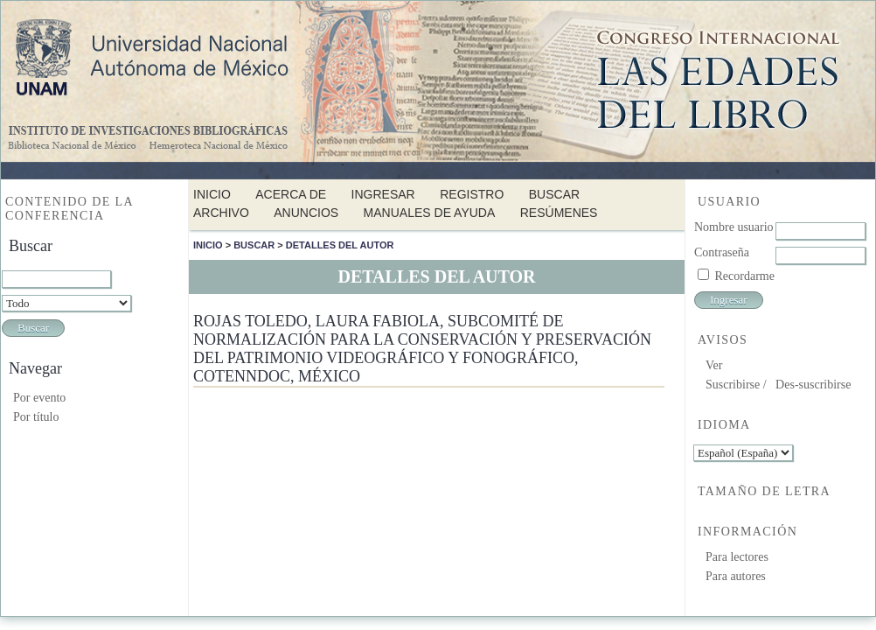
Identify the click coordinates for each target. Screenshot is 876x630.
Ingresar (383, 194)
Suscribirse (733, 384)
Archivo (221, 213)
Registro (472, 194)
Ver (714, 365)
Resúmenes (559, 213)
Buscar (554, 194)
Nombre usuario (734, 227)
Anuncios (306, 213)
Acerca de (290, 194)
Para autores (736, 576)
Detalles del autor (340, 245)
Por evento (39, 397)
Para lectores (737, 557)
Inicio (212, 194)
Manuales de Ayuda (430, 213)
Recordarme (745, 276)
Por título (36, 417)
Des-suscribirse (813, 384)
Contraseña (721, 252)
